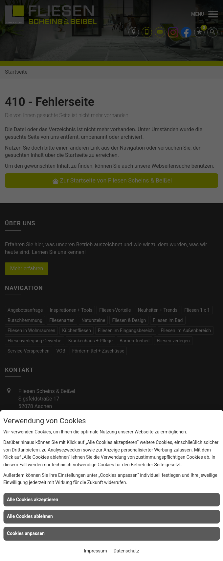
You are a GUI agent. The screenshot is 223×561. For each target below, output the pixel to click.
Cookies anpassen (26, 533)
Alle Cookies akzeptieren (32, 499)
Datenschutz (126, 550)
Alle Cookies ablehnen (30, 516)
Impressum (95, 550)
